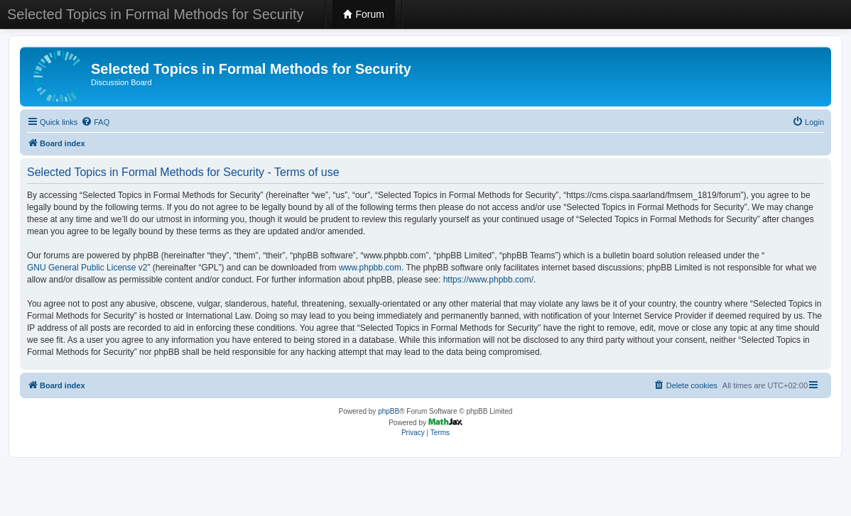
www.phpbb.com (370, 268)
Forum (363, 14)
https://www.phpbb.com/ (488, 280)
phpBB (388, 411)
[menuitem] (95, 122)
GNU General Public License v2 (87, 268)
